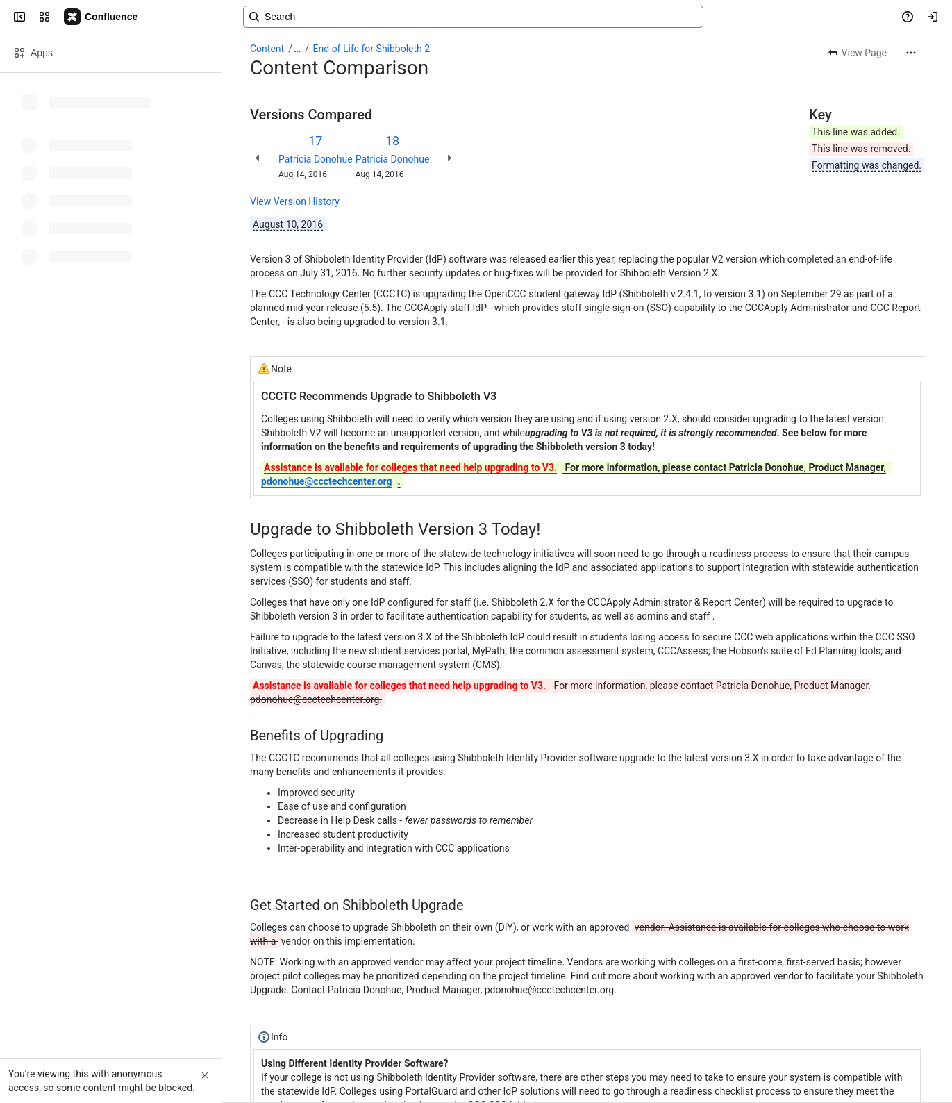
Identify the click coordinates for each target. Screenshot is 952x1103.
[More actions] (911, 52)
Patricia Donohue (315, 159)
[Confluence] (101, 17)
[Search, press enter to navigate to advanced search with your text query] (473, 17)
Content (267, 48)
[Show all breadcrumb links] (297, 49)
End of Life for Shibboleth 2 (372, 48)
